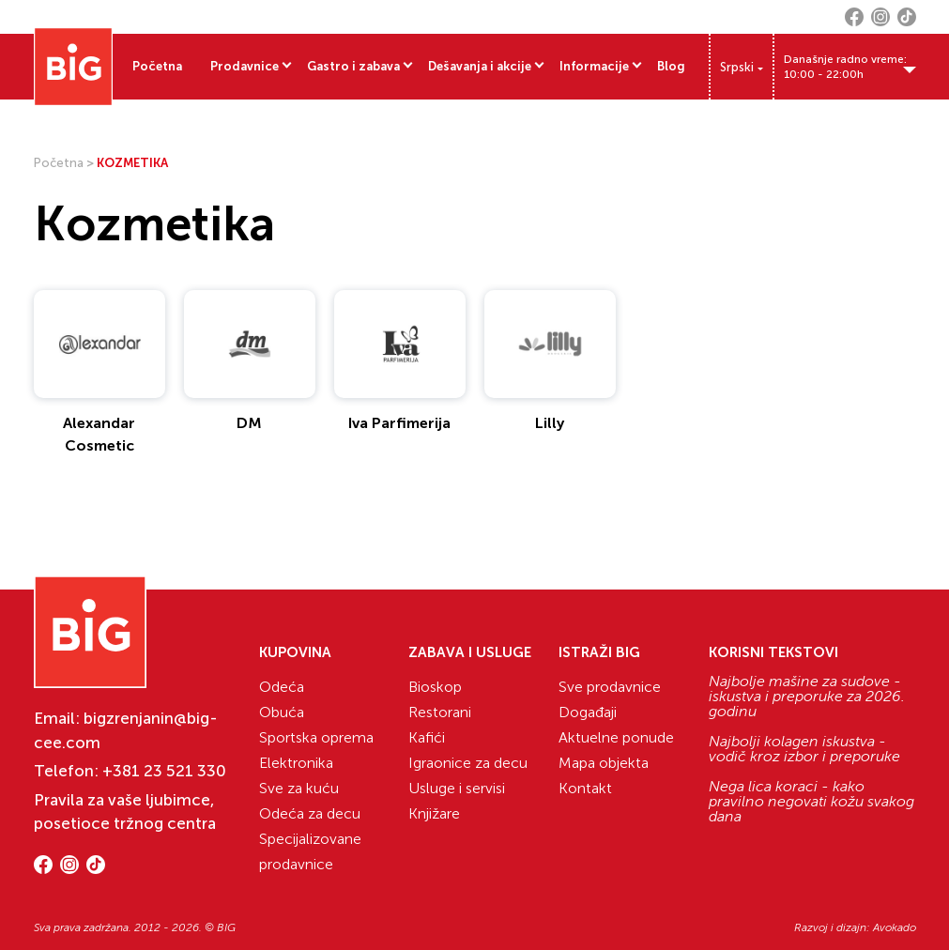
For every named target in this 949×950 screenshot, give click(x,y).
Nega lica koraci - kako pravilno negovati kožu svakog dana (811, 801)
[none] (741, 66)
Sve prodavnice (610, 687)
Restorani (439, 712)
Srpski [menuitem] (737, 67)
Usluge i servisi (456, 788)
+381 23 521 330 (164, 770)
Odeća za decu (309, 813)
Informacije (594, 66)
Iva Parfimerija (399, 423)
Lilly (549, 423)
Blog (671, 66)
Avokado (894, 927)
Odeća (281, 687)
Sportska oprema (316, 737)
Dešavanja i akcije (479, 66)
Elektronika (296, 763)
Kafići (426, 737)
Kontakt (585, 788)
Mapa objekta (604, 763)
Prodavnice (244, 66)
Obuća (281, 712)
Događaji (588, 712)
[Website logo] (73, 66)
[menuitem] (741, 67)
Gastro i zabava (353, 66)
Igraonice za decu (468, 763)
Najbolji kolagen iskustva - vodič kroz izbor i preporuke (804, 749)
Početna (157, 66)
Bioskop (435, 687)
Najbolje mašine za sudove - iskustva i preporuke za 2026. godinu (807, 696)
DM (249, 423)
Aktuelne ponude (616, 737)
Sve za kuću (299, 788)
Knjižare (434, 813)
